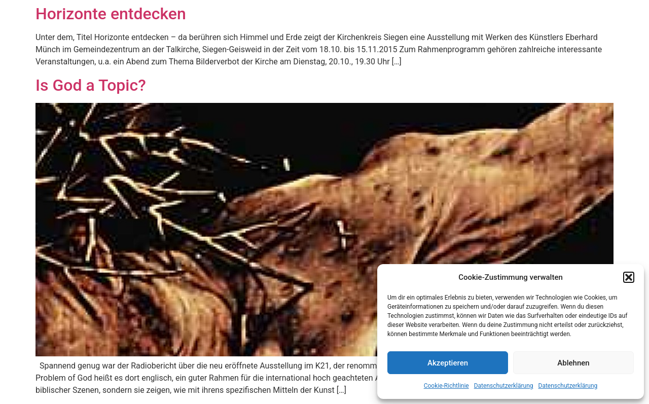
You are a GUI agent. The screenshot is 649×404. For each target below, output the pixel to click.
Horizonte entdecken (110, 13)
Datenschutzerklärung (503, 385)
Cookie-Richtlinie (446, 385)
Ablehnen (573, 363)
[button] (629, 277)
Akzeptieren (447, 363)
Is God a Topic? (90, 85)
